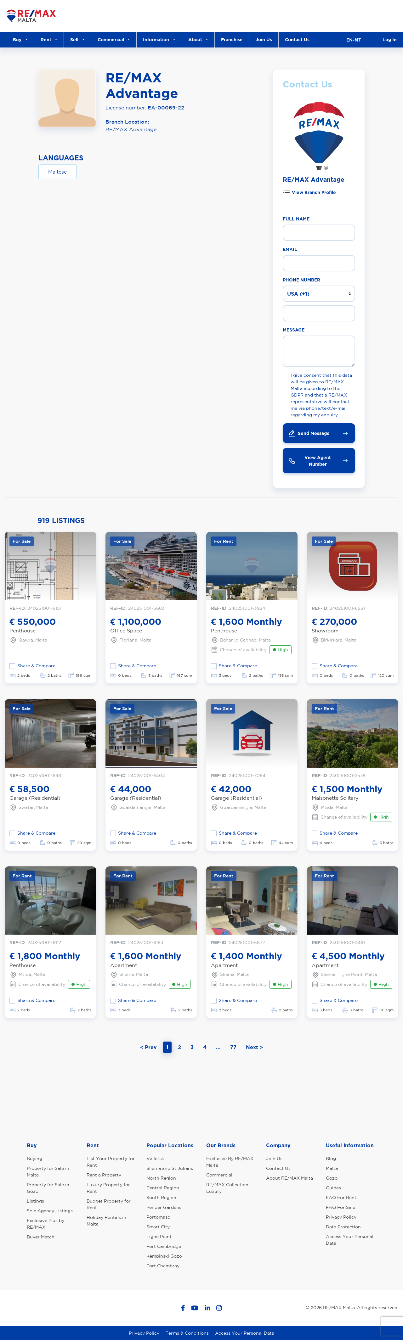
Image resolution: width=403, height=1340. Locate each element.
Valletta (155, 1158)
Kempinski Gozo (164, 1256)
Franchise (232, 39)
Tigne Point (159, 1236)
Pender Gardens (163, 1207)
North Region (161, 1178)
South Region (161, 1197)
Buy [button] (18, 39)
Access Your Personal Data (349, 1240)
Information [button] (157, 39)
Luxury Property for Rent (108, 1188)
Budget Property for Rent (109, 1204)
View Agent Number (309, 460)
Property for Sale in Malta (48, 1171)
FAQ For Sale (340, 1207)
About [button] (196, 39)
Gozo (332, 1178)
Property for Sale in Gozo (48, 1188)
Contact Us (297, 39)
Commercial (219, 1174)
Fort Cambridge (163, 1246)
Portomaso (158, 1217)
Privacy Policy (341, 1217)
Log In (390, 39)
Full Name (296, 218)
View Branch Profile (314, 192)
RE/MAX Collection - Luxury (229, 1188)
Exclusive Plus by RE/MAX (45, 1224)
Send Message (309, 433)
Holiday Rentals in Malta (106, 1220)
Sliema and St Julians (169, 1168)
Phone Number (301, 279)
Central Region (162, 1187)
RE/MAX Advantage (130, 129)
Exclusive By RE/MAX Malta (229, 1162)
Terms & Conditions (187, 1333)
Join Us (264, 39)
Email (290, 249)
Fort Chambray (162, 1265)
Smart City (158, 1226)
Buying (34, 1158)
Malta (332, 1168)
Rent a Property (104, 1174)
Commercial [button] (112, 39)
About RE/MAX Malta (289, 1178)
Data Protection (343, 1226)
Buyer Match (40, 1236)
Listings (35, 1201)
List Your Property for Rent (111, 1162)
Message (293, 329)
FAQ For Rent (341, 1197)
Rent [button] (47, 39)
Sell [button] (75, 39)
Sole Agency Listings (50, 1210)
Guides (333, 1187)
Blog (331, 1158)
